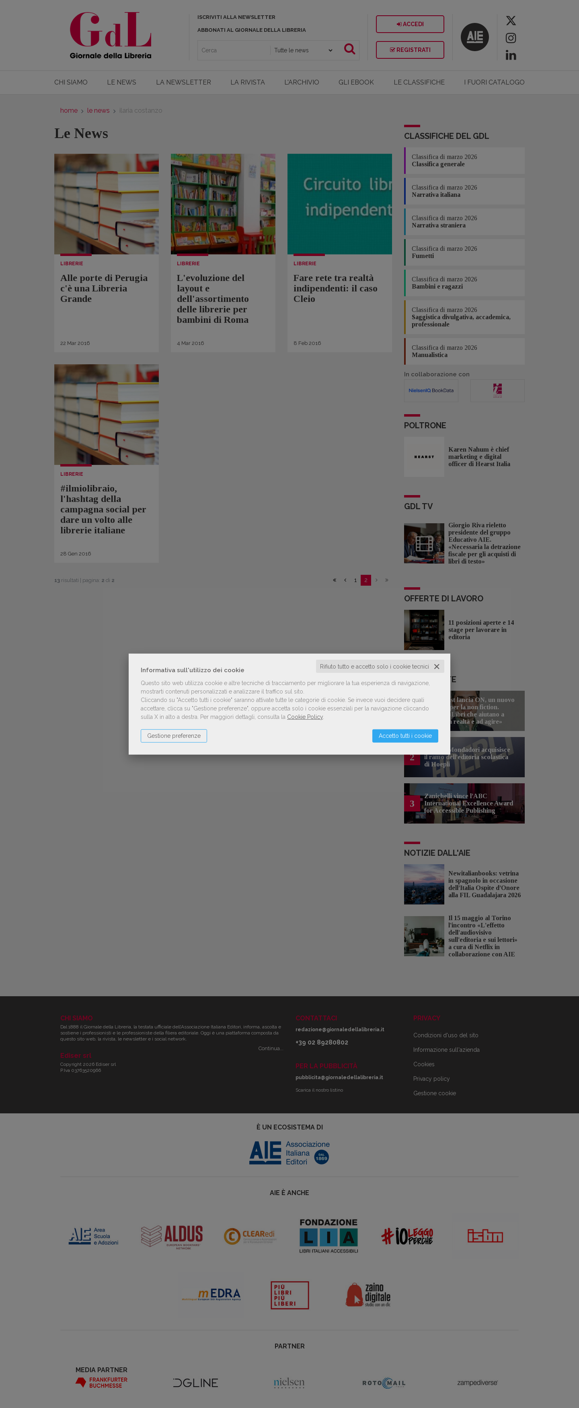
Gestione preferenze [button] (174, 735)
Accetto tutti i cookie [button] (405, 735)
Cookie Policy (305, 716)
